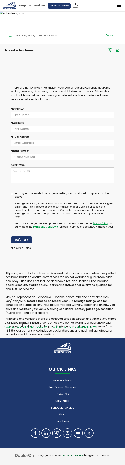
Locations (62, 421)
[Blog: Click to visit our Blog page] (56, 433)
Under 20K (62, 394)
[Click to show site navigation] (119, 5)
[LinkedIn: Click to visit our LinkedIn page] (46, 433)
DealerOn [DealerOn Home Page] (67, 455)
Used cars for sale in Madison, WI (25, 327)
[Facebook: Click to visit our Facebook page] (35, 433)
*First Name (17, 109)
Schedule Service (59, 5)
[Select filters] (110, 50)
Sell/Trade (62, 401)
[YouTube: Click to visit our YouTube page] (78, 433)
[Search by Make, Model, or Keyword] (58, 35)
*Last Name (17, 123)
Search (110, 35)
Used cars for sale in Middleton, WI (73, 327)
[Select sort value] (117, 50)
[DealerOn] (24, 455)
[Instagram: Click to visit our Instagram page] (67, 433)
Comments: (18, 164)
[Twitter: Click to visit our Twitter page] (89, 433)
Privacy (79, 455)
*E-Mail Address (20, 136)
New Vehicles (62, 380)
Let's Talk (21, 240)
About (62, 414)
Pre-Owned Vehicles (63, 387)
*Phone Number (19, 150)
